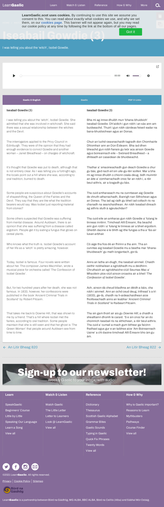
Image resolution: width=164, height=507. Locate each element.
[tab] (32, 100)
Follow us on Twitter (6, 466)
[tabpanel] (82, 223)
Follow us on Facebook (15, 466)
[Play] (14, 76)
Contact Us (35, 466)
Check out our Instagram (25, 466)
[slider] (65, 75)
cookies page (51, 22)
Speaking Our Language (21, 421)
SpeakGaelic (13, 404)
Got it (130, 32)
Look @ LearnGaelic (58, 421)
